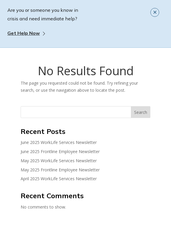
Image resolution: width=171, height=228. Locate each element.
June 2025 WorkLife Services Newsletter (59, 142)
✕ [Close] (155, 12)
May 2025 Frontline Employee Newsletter (60, 170)
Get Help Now (23, 33)
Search (140, 112)
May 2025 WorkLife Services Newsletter (59, 160)
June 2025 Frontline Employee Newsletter (60, 151)
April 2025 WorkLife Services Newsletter (59, 178)
